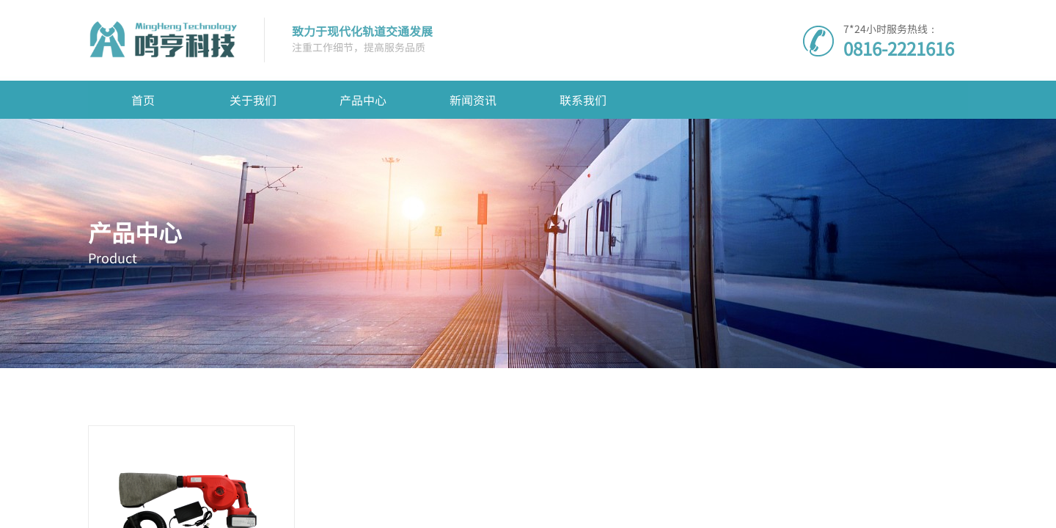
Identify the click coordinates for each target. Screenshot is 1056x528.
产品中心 (363, 100)
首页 (143, 100)
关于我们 (253, 100)
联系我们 (583, 100)
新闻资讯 (473, 100)
